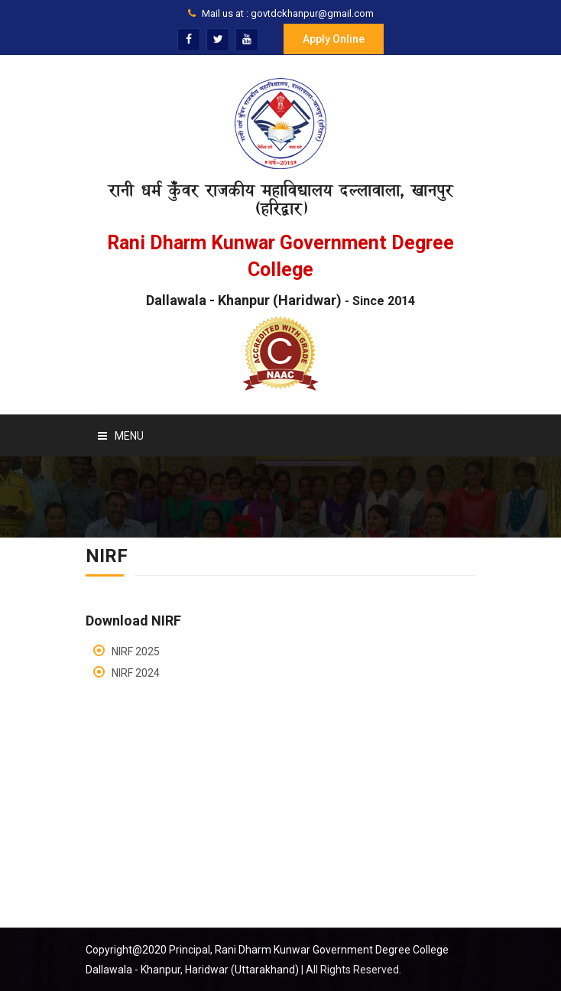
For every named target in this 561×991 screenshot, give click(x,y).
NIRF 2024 (136, 673)
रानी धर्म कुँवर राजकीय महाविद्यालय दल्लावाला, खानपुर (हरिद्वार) (280, 199)
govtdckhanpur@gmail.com (312, 13)
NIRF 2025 (136, 651)
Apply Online (334, 39)
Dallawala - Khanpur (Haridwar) (280, 300)
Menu (121, 436)
